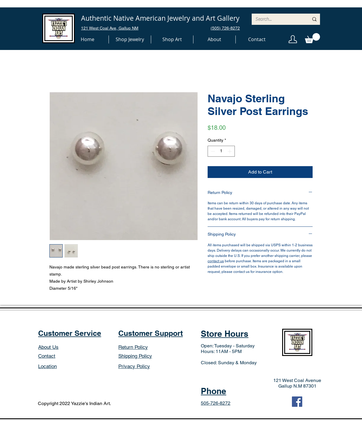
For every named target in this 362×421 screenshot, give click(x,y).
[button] (130, 39)
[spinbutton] (221, 151)
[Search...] (277, 19)
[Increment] (230, 151)
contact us (216, 261)
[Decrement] (212, 151)
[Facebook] (297, 401)
